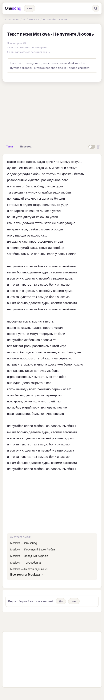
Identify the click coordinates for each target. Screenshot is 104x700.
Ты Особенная (33, 562)
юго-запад (30, 543)
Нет (73, 601)
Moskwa (34, 19)
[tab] (9, 147)
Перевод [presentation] (25, 146)
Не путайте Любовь (55, 19)
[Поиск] (95, 8)
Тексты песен (10, 19)
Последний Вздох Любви (39, 549)
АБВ (29, 8)
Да (61, 601)
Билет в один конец (36, 569)
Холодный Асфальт (36, 555)
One (13, 8)
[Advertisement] (52, 111)
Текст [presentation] (9, 146)
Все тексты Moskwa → (27, 574)
